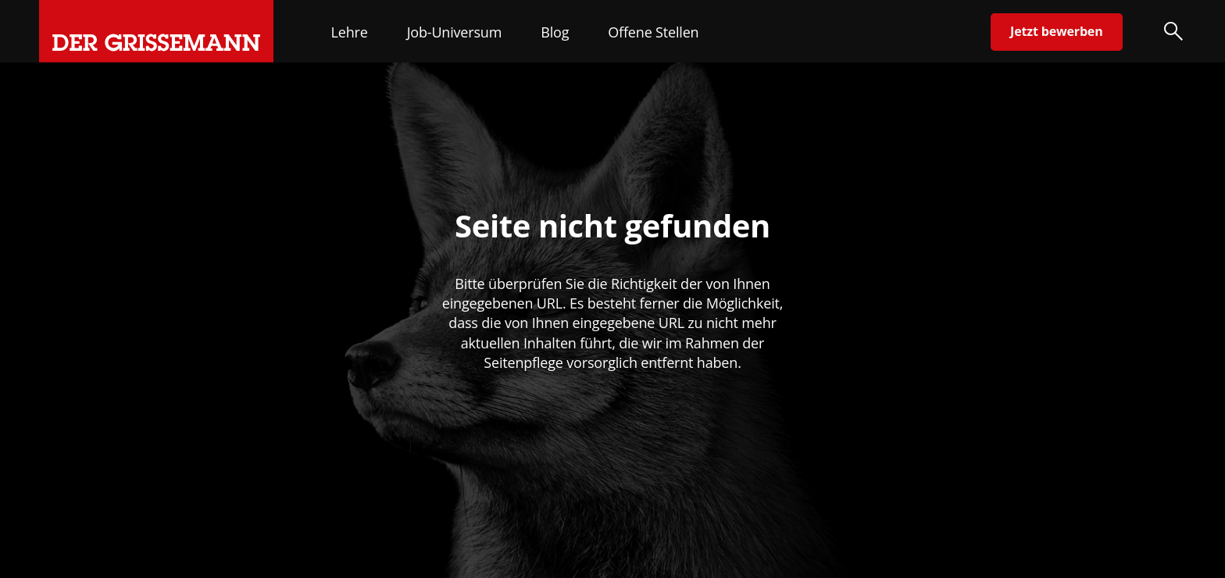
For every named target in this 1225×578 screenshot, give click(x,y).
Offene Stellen (653, 32)
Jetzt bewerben (1056, 31)
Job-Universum (454, 32)
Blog (555, 32)
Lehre (349, 32)
